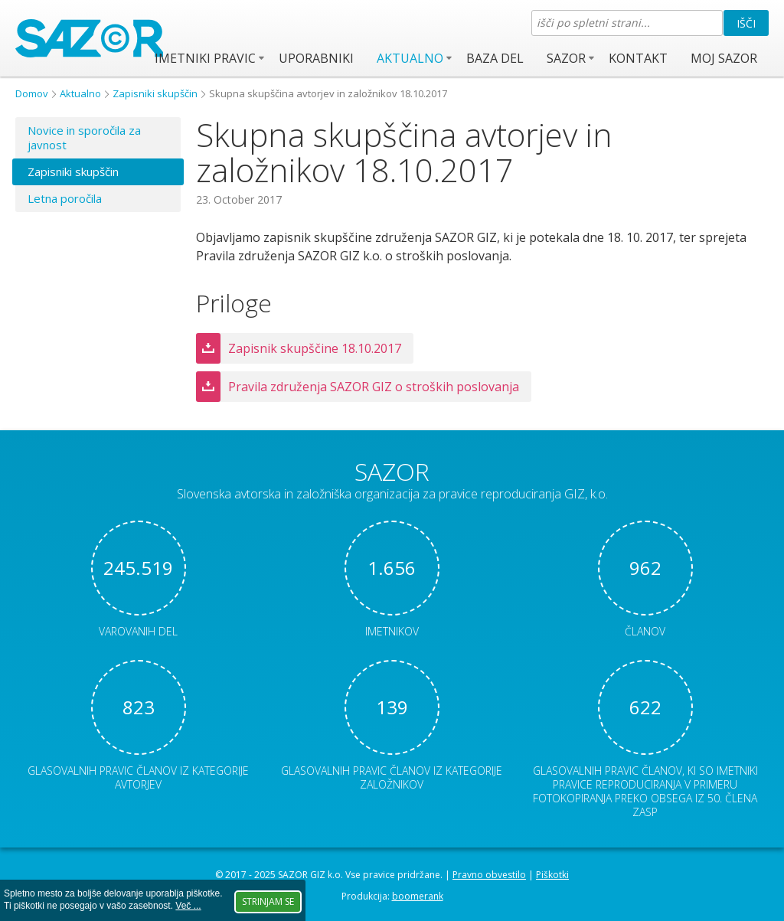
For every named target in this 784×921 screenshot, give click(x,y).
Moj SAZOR (724, 58)
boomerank (417, 896)
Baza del (495, 58)
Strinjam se (268, 901)
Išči (746, 23)
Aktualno (410, 58)
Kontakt (638, 58)
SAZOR (566, 58)
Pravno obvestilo (489, 874)
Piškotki (552, 874)
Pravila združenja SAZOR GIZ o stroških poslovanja (373, 386)
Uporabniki (316, 58)
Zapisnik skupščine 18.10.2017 (314, 348)
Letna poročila (65, 198)
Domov (31, 93)
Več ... (188, 905)
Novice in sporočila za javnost (84, 137)
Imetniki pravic (205, 58)
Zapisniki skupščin (155, 93)
